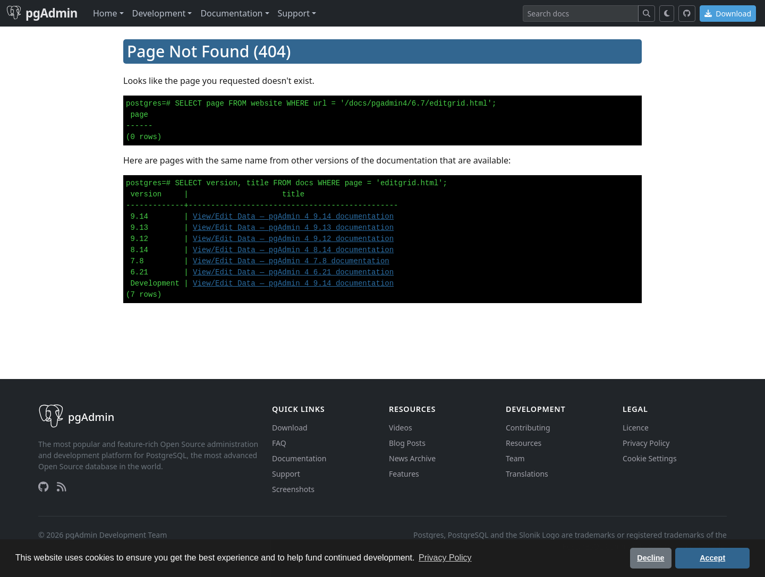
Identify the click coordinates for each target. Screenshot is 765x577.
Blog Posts (407, 443)
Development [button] (159, 13)
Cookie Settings (650, 458)
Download (727, 13)
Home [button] (105, 13)
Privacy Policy (646, 443)
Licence (636, 428)
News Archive (412, 458)
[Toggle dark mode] (667, 13)
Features (404, 474)
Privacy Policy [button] (445, 557)
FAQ (279, 443)
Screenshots (293, 489)
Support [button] (294, 13)
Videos (400, 428)
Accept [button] (712, 558)
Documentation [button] (231, 13)
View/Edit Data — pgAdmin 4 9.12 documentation (293, 239)
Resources (523, 443)
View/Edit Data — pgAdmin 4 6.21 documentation (293, 272)
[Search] (581, 13)
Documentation (299, 458)
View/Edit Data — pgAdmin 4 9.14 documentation (293, 216)
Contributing (528, 428)
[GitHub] (686, 13)
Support (286, 474)
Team (515, 458)
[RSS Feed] (61, 486)
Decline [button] (650, 558)
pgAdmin (42, 13)
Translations (527, 474)
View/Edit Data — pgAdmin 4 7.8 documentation (291, 261)
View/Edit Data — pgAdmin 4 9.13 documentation (293, 227)
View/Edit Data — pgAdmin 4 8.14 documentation (293, 250)
